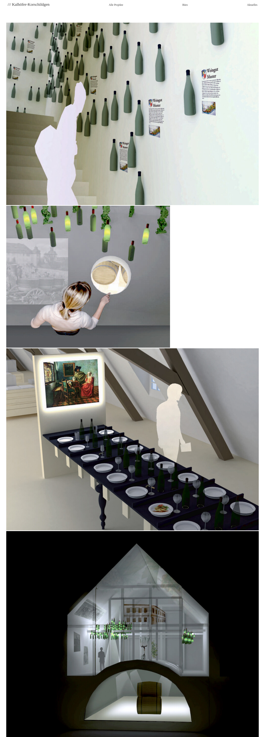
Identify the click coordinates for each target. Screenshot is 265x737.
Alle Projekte (116, 4)
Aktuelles (252, 4)
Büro (185, 4)
